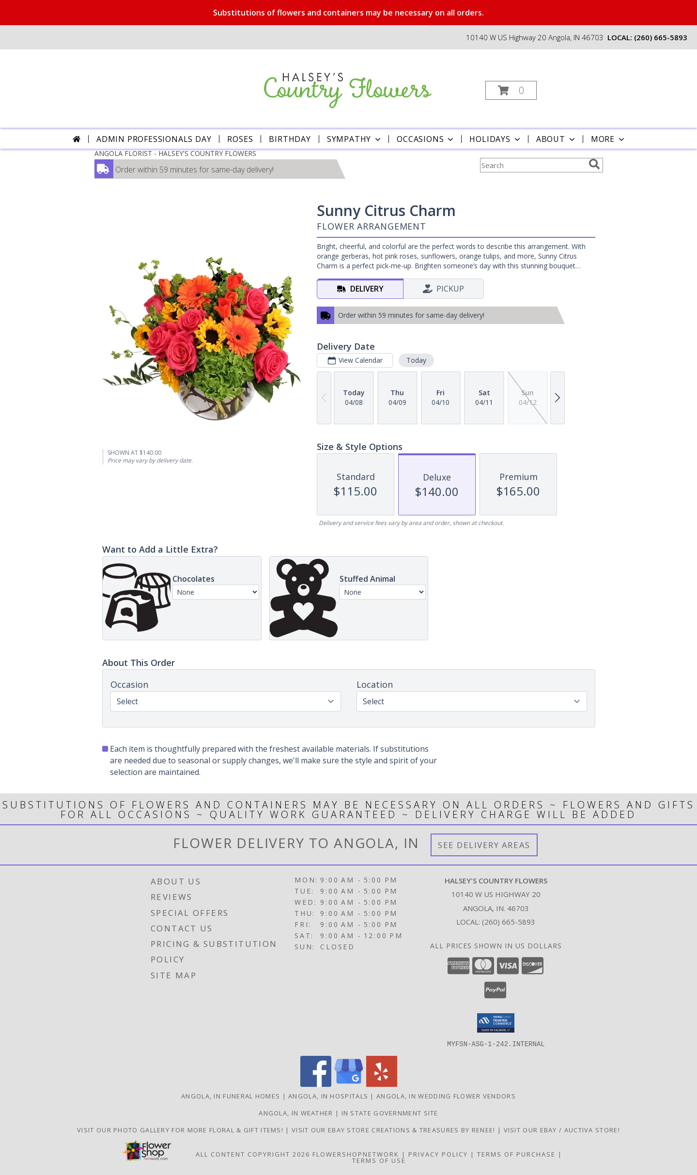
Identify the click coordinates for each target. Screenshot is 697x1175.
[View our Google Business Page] (348, 1083)
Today (416, 360)
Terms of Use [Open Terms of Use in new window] (379, 1160)
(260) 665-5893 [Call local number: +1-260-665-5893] (660, 37)
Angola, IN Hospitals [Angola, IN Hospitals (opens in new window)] (328, 1095)
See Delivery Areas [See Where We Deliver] (484, 844)
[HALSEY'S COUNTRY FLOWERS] (347, 80)
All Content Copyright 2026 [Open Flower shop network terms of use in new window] (253, 1153)
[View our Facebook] (315, 1083)
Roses (240, 139)
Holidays (495, 139)
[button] (511, 90)
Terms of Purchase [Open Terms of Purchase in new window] (516, 1153)
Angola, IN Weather (296, 1112)
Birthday (289, 139)
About (556, 139)
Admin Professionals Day (153, 139)
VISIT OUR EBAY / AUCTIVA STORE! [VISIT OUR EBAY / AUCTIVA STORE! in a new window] (562, 1129)
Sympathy (355, 139)
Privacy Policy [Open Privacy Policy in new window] (438, 1153)
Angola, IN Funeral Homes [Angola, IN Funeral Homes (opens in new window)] (230, 1095)
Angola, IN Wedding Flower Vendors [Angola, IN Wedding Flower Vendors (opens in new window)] (446, 1095)
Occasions (426, 139)
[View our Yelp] (381, 1083)
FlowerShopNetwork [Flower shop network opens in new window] (355, 1153)
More (608, 139)
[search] (594, 164)
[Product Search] (532, 165)
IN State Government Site (389, 1112)
